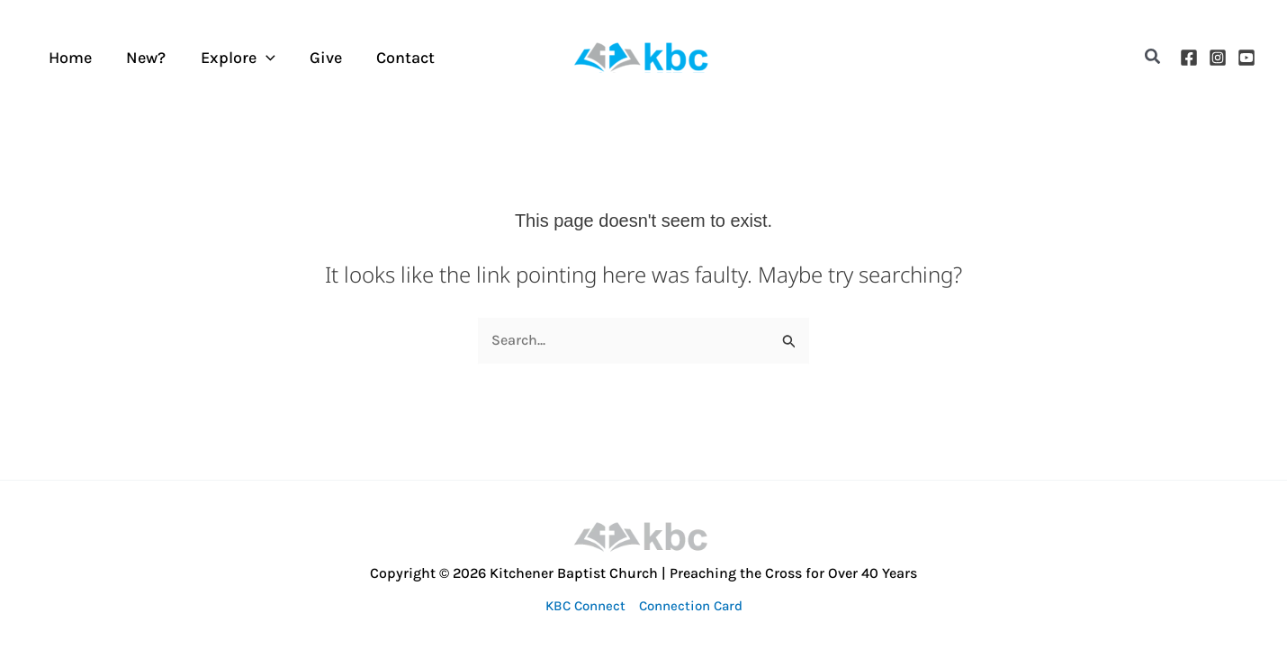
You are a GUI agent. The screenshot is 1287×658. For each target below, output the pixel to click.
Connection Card (690, 606)
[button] (1153, 57)
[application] (260, 57)
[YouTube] (1247, 58)
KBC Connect (585, 606)
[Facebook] (1189, 58)
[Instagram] (1218, 58)
